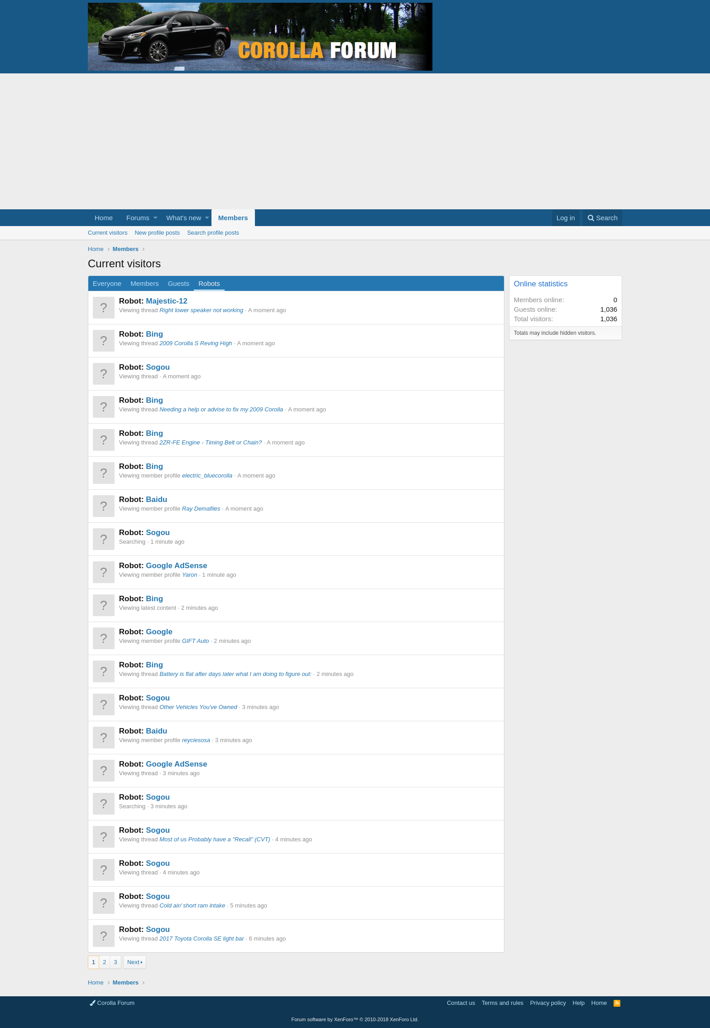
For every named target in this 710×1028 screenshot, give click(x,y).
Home (104, 218)
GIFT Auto (195, 640)
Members (233, 218)
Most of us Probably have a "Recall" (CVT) (214, 839)
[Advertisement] (355, 141)
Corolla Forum (112, 1002)
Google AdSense (176, 565)
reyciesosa (196, 740)
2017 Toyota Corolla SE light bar (201, 938)
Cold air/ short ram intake (192, 905)
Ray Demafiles (201, 508)
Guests (179, 283)
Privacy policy (548, 1002)
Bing (154, 334)
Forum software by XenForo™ (355, 1019)
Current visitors (107, 232)
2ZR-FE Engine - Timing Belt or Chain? (210, 442)
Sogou (158, 367)
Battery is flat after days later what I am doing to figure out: (235, 674)
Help (579, 1002)
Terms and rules (502, 1002)
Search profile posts (213, 232)
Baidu (156, 499)
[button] (155, 217)
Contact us (461, 1002)
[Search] (602, 217)
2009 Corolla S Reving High (195, 343)
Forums (137, 218)
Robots (209, 283)
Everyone (107, 283)
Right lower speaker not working (201, 310)
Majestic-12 (166, 301)
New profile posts (157, 232)
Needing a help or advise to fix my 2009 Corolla (221, 409)
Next (133, 962)
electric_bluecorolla (207, 475)
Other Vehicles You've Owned (198, 707)
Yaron (189, 574)
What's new (183, 218)
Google (159, 631)
